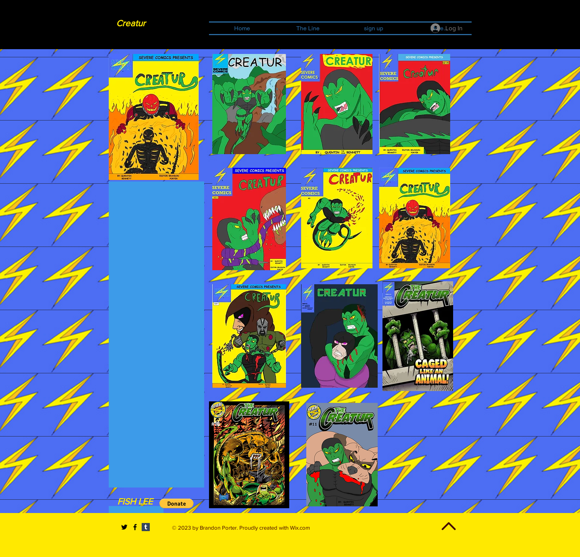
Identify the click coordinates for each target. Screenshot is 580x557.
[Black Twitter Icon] (124, 527)
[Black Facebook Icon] (135, 527)
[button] (176, 503)
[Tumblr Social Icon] (146, 527)
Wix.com (300, 527)
